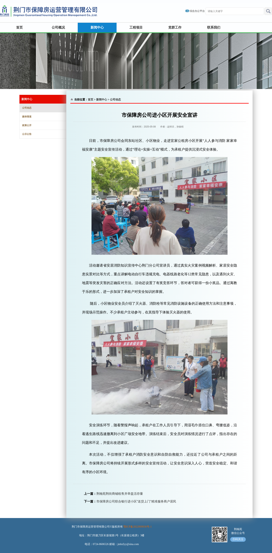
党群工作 (174, 27)
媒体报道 (26, 116)
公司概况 (58, 27)
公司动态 (26, 107)
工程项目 (136, 27)
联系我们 (213, 27)
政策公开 (26, 125)
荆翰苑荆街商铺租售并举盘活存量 (119, 493)
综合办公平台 (197, 11)
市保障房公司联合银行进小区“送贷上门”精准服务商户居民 (136, 501)
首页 (19, 27)
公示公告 (26, 134)
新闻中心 (97, 27)
